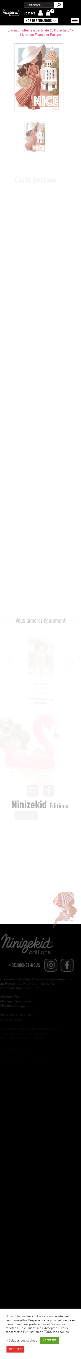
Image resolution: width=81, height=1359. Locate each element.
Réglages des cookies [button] (21, 1340)
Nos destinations (38, 20)
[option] (30, 137)
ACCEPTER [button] (50, 1340)
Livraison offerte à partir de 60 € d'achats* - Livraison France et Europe (41, 34)
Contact (29, 13)
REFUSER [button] (15, 1349)
